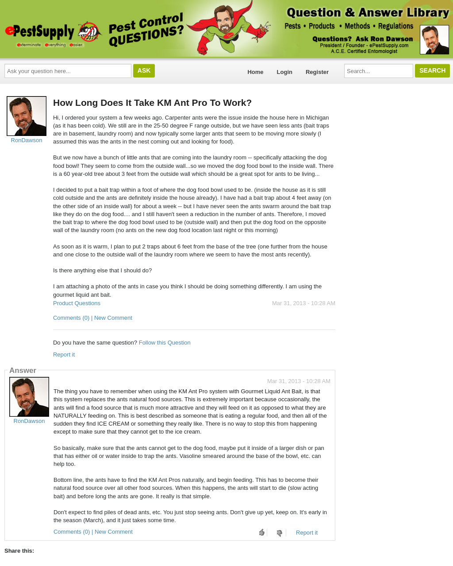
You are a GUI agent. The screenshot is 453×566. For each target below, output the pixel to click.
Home (255, 72)
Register (317, 72)
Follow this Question (165, 342)
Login (284, 72)
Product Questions (76, 303)
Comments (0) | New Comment (92, 317)
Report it (64, 354)
